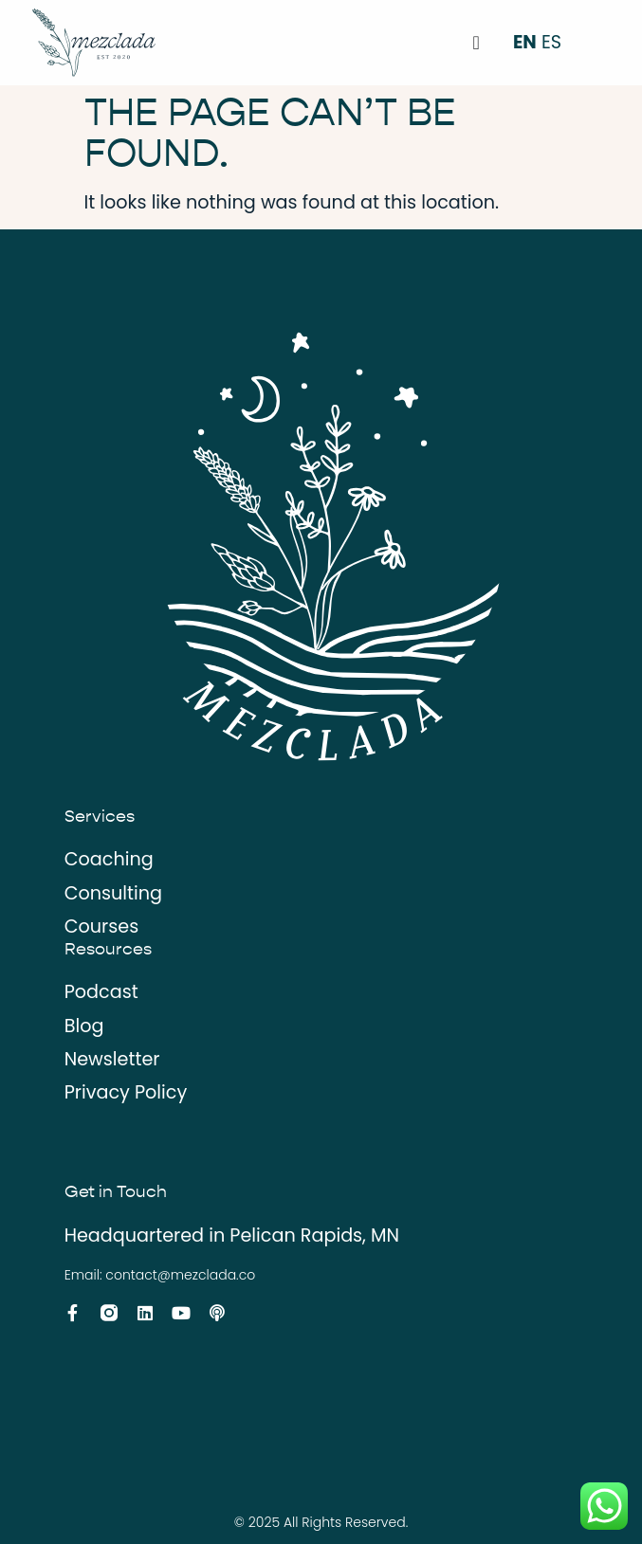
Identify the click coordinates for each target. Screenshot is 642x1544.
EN (525, 42)
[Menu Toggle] (476, 42)
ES (551, 42)
